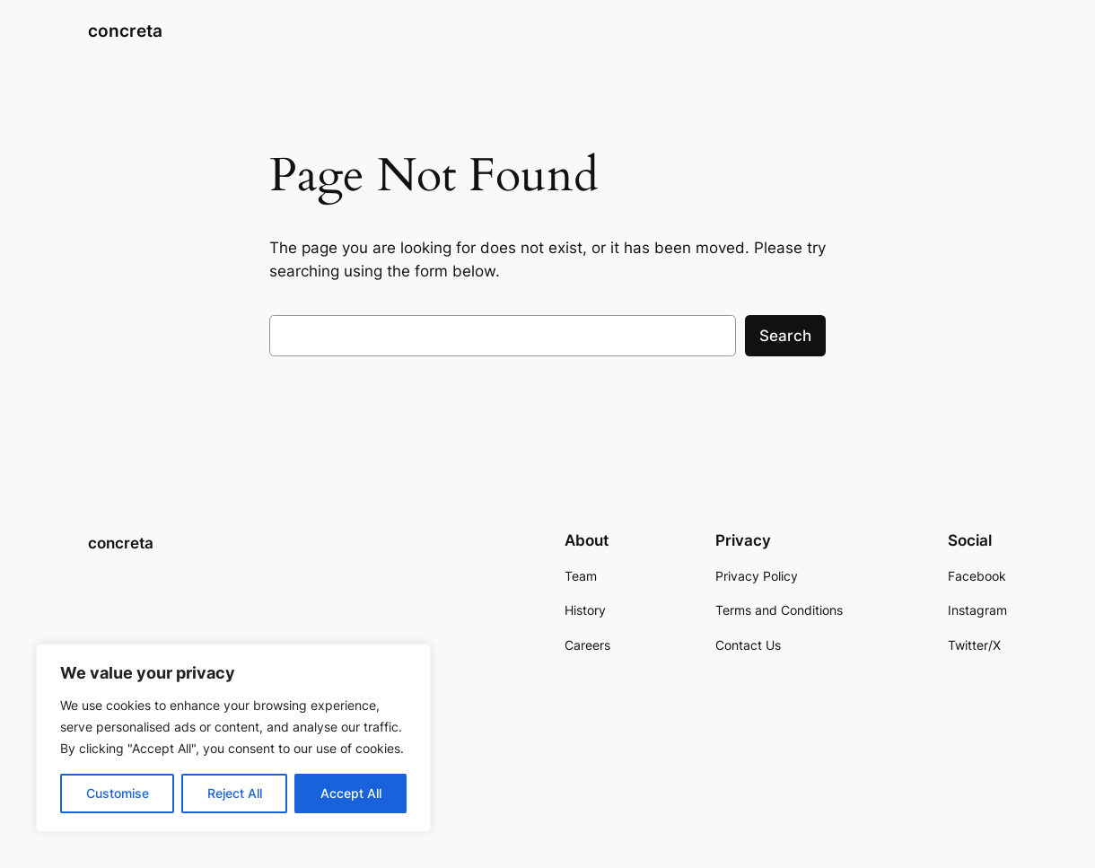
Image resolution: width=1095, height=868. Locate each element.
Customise (117, 793)
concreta (125, 31)
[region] (233, 738)
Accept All (350, 793)
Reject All (234, 793)
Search (785, 336)
